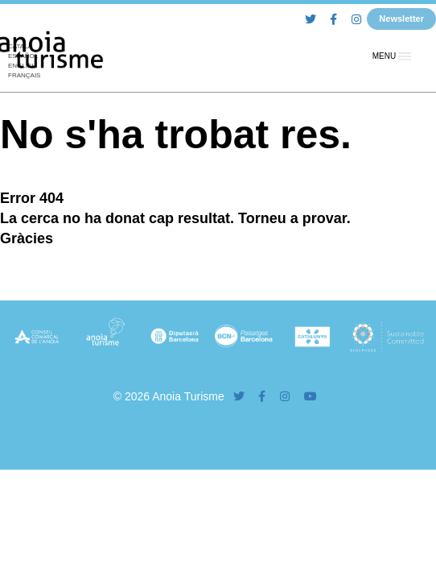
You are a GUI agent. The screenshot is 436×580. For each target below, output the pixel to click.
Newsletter (401, 18)
